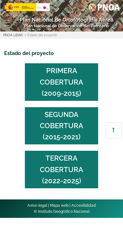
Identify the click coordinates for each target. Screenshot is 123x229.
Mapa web (59, 205)
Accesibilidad (83, 205)
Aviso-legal (37, 205)
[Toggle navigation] (5, 22)
